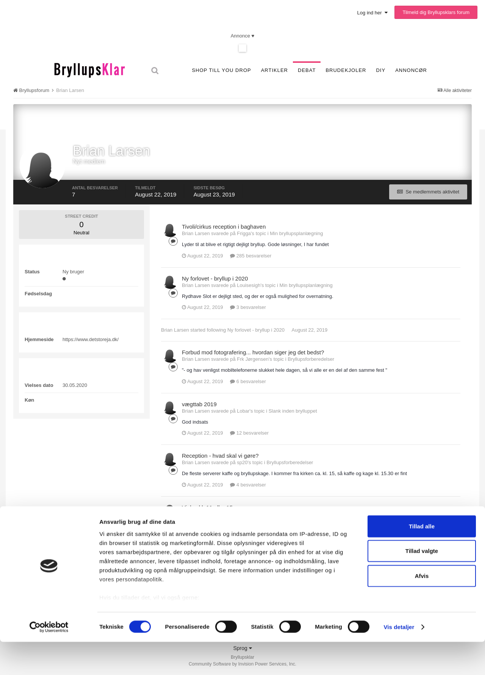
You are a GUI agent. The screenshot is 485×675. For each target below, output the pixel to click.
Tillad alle (422, 559)
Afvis (422, 609)
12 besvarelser (249, 433)
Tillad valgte (421, 584)
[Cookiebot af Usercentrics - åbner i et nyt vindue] (49, 660)
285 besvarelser (250, 256)
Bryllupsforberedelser (311, 359)
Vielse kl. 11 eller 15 (207, 507)
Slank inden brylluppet (293, 411)
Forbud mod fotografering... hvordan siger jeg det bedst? (253, 352)
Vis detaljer (398, 660)
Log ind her (372, 13)
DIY (380, 70)
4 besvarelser (248, 485)
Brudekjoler (345, 70)
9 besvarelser (248, 536)
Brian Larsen (175, 330)
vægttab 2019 (199, 404)
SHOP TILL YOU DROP (221, 70)
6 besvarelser (248, 381)
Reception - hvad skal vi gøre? (220, 455)
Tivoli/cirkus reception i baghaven (224, 226)
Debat (307, 70)
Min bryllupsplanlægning (296, 233)
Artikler (274, 70)
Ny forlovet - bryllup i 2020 (215, 278)
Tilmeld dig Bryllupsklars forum (435, 12)
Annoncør (411, 70)
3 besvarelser (248, 307)
